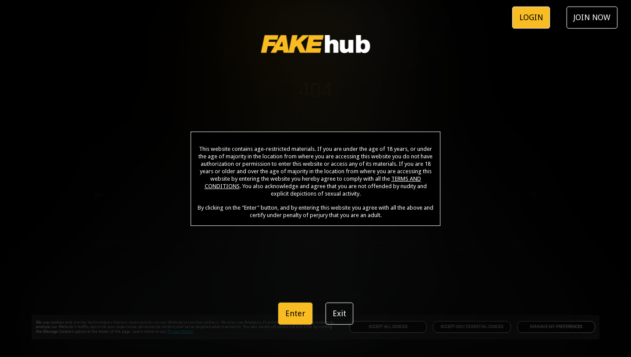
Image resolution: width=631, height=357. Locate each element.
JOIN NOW (592, 17)
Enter (295, 313)
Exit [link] (339, 313)
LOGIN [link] (531, 17)
